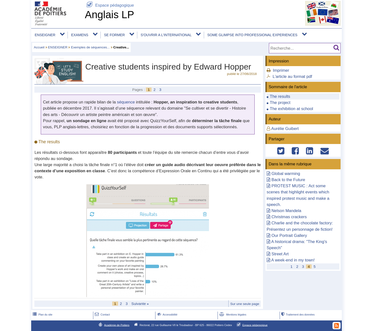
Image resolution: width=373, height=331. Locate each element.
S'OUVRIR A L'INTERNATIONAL (166, 35)
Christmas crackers (289, 217)
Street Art (280, 254)
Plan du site (42, 314)
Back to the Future (288, 179)
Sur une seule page (244, 304)
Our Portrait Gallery (289, 235)
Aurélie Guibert (285, 128)
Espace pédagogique (109, 5)
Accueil (39, 47)
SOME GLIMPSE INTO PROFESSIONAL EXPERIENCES (252, 35)
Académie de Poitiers (116, 324)
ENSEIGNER (45, 35)
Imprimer (281, 70)
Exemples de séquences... (90, 47)
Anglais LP (109, 14)
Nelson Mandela (286, 210)
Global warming (285, 173)
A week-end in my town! (293, 260)
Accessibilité (167, 314)
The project (280, 102)
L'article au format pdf (292, 76)
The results (280, 96)
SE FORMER (114, 35)
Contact (102, 314)
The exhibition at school (291, 108)
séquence (126, 102)
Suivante (140, 304)
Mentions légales (232, 314)
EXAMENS (79, 35)
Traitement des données (297, 314)
